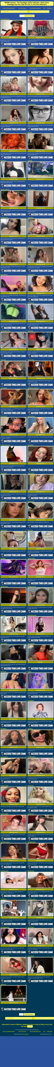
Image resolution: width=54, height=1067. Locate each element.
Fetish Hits (26, 1066)
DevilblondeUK (4, 605)
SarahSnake (30, 224)
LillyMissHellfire (31, 575)
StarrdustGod (4, 429)
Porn (44, 8)
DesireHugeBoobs (5, 956)
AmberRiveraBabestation (6, 48)
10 (25, 11)
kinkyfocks (30, 546)
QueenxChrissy (31, 429)
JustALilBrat (30, 458)
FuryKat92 (3, 136)
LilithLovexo (3, 517)
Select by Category (29, 15)
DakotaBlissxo (4, 253)
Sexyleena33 (4, 312)
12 (31, 11)
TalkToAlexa (3, 692)
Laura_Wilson (31, 986)
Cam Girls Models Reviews (35, 8)
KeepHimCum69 (4, 810)
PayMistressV (31, 839)
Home (21, 15)
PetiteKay (30, 136)
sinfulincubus (31, 370)
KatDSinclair (30, 810)
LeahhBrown (4, 927)
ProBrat (29, 692)
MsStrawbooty (31, 48)
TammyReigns (31, 956)
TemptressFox (31, 487)
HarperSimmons (4, 898)
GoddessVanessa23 (5, 458)
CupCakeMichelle (32, 107)
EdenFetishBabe (4, 839)
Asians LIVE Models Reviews (9, 8)
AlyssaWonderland (5, 19)
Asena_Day (3, 370)
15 (40, 11)
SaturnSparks (4, 487)
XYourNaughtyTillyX (5, 341)
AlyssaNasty (30, 253)
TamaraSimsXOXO (5, 986)
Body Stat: (13, 38)
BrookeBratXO (4, 283)
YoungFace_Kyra (32, 927)
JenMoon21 (3, 1015)
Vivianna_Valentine (5, 195)
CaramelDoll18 (31, 663)
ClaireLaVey (30, 341)
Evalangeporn (31, 722)
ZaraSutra (3, 722)
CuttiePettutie (4, 546)
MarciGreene (4, 77)
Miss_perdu (30, 77)
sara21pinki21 (4, 400)
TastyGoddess (4, 663)
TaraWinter (30, 751)
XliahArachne (31, 312)
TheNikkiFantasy (31, 780)
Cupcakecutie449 (32, 605)
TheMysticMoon (31, 283)
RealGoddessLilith (32, 634)
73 (45, 11)
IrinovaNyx (3, 634)
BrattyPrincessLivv (5, 868)
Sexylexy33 (3, 165)
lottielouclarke (31, 898)
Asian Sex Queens (22, 8)
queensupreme (4, 780)
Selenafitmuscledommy (33, 400)
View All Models (5, 11)
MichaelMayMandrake (6, 107)
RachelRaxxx (4, 751)
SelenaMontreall (31, 868)
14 (37, 11)
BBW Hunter (49, 8)
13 (34, 11)
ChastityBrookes (4, 224)
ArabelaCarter (31, 517)
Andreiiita (30, 165)
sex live (29, 1058)
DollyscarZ (30, 19)
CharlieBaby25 (31, 195)
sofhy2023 (3, 575)
